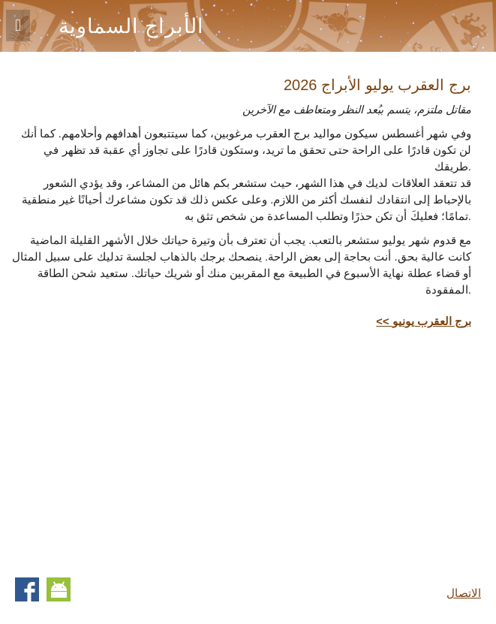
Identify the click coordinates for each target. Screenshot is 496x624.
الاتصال (463, 593)
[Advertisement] (345, 450)
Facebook (27, 589)
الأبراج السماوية (131, 26)
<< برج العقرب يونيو (423, 321)
